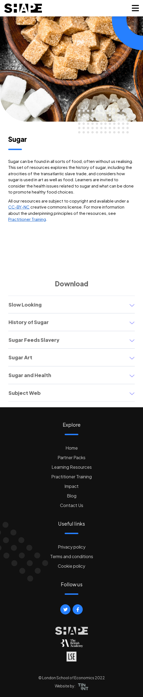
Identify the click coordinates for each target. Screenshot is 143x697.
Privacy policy (71, 547)
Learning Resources (72, 467)
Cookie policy (71, 566)
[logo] (23, 8)
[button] (135, 8)
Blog (71, 496)
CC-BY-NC (19, 206)
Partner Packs (71, 457)
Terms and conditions (71, 556)
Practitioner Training (27, 219)
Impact (71, 486)
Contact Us (71, 505)
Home (71, 448)
